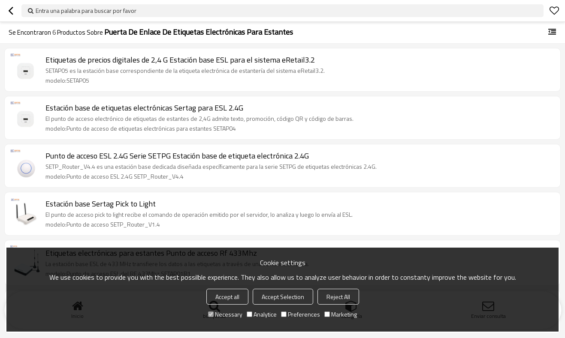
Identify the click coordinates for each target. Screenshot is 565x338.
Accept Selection (283, 296)
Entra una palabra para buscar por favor (86, 10)
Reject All (338, 296)
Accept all (227, 296)
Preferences (300, 314)
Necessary (225, 314)
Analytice (262, 314)
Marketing (340, 314)
